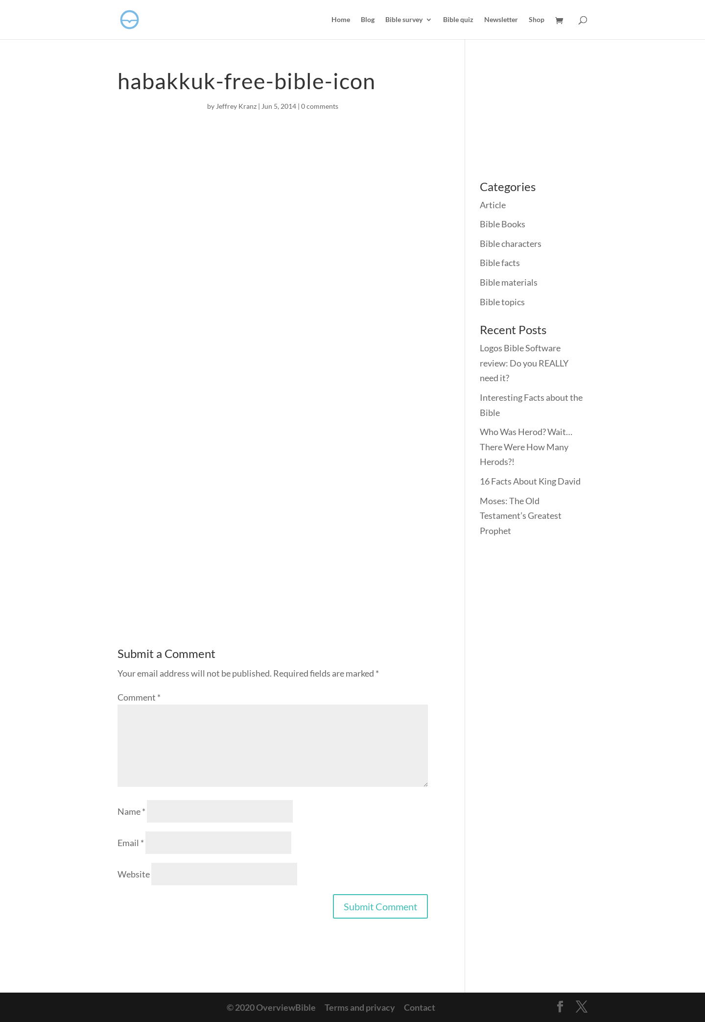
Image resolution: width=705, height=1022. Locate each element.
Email (131, 842)
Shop (536, 20)
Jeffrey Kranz (236, 106)
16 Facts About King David (530, 481)
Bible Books (502, 224)
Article (493, 204)
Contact (419, 1007)
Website (134, 874)
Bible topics (502, 301)
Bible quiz (458, 20)
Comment (139, 697)
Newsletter (501, 20)
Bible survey (404, 20)
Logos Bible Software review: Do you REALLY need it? (524, 362)
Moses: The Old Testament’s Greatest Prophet (521, 515)
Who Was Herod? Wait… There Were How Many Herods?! (526, 446)
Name (131, 811)
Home (340, 20)
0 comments (319, 106)
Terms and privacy (360, 1007)
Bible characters (510, 243)
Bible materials (509, 282)
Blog (368, 20)
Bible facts (500, 262)
